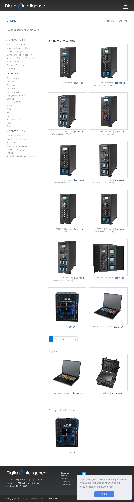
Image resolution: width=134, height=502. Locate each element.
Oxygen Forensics (15, 95)
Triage (9, 152)
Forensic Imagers (15, 51)
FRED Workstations (16, 44)
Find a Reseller (66, 484)
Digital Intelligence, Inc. (34, 498)
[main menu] (125, 6)
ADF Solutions (13, 119)
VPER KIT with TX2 (102, 393)
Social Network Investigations (21, 156)
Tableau (10, 81)
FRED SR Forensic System (102, 278)
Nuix (8, 115)
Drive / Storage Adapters (19, 54)
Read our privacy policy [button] (101, 487)
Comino (10, 126)
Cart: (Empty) (119, 20)
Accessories (12, 61)
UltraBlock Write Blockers (19, 47)
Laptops (54, 351)
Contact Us (65, 473)
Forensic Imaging (15, 149)
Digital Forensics (15, 135)
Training (10, 68)
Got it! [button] (104, 494)
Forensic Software (15, 65)
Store (11, 20)
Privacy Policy (65, 487)
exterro (10, 112)
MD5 (8, 122)
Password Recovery (16, 145)
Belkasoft (11, 109)
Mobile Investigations (17, 139)
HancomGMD (13, 102)
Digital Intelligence (15, 78)
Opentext (11, 88)
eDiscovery (12, 142)
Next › (63, 339)
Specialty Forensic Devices (20, 58)
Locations (64, 479)
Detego (10, 98)
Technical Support (67, 481)
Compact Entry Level (62, 410)
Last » (73, 339)
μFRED (61, 327)
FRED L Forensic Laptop (102, 327)
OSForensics (12, 91)
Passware (11, 85)
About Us (64, 476)
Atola (9, 105)
